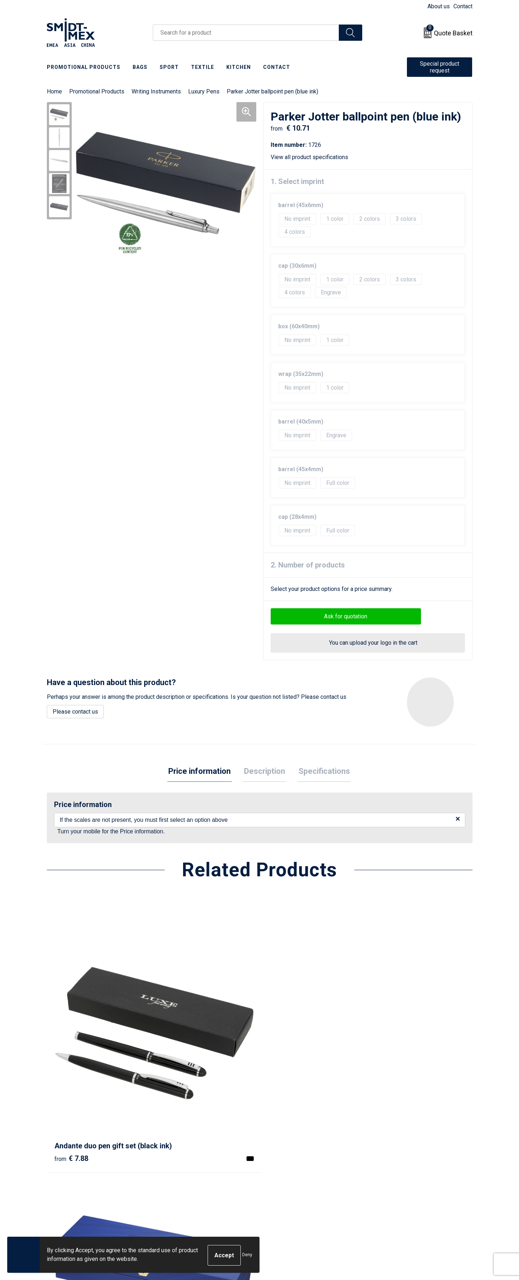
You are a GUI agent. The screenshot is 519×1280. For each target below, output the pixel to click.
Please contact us (75, 711)
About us (438, 6)
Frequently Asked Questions (199, 1161)
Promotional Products (96, 91)
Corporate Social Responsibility (413, 1183)
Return (277, 1150)
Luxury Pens (203, 91)
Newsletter (177, 1150)
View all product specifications (312, 157)
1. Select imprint (297, 181)
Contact (463, 6)
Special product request (439, 67)
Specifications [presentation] (321, 771)
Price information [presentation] (202, 771)
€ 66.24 (392, 1061)
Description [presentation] (264, 771)
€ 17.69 (286, 1072)
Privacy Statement (397, 1161)
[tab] (202, 772)
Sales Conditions (395, 1139)
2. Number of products (308, 565)
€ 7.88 (71, 1061)
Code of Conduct (395, 1172)
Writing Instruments (156, 91)
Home (54, 91)
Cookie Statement (396, 1150)
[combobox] (246, 33)
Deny (247, 1255)
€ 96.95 (180, 1061)
